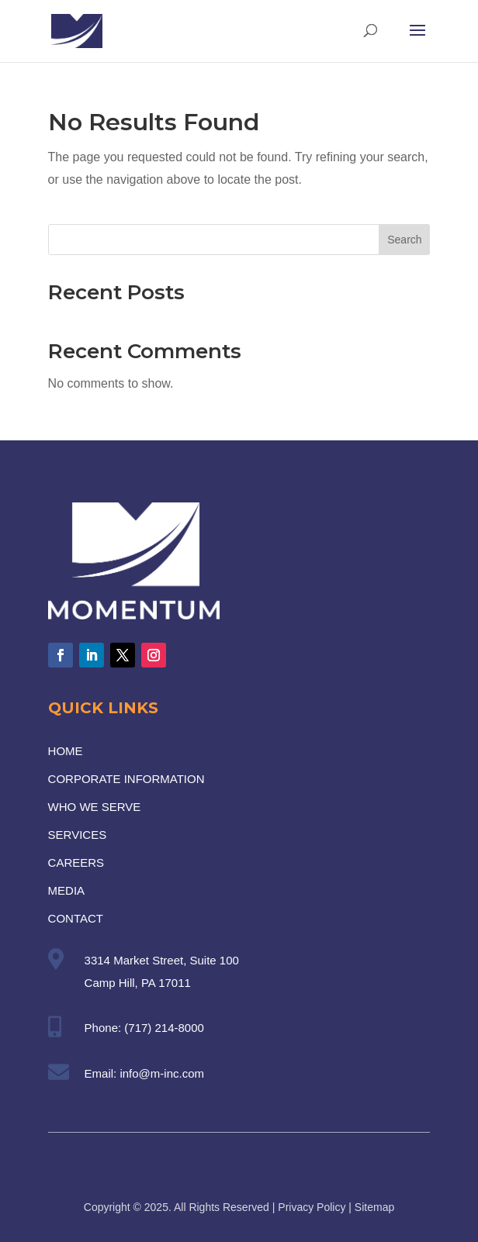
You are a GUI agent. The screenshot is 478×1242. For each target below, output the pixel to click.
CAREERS (76, 862)
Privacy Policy (311, 1207)
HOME (65, 750)
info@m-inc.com (162, 1073)
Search (404, 239)
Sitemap (374, 1207)
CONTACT (75, 918)
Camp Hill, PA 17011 (138, 982)
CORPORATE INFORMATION (126, 778)
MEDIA (66, 890)
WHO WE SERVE (94, 806)
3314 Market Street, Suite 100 (162, 960)
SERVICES (77, 834)
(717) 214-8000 (164, 1027)
